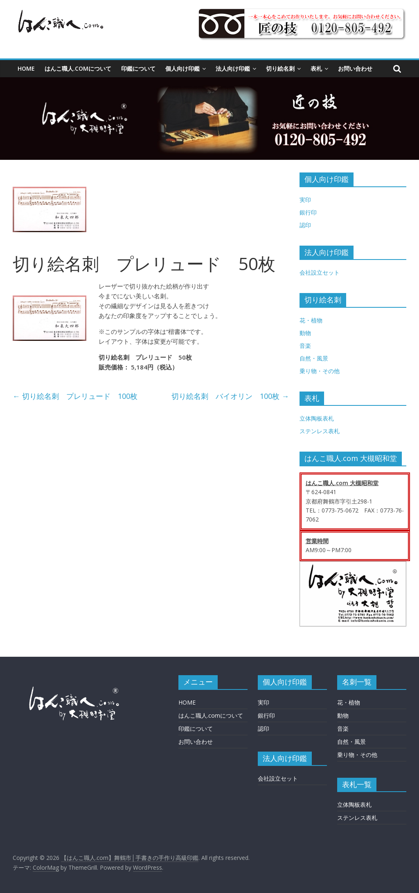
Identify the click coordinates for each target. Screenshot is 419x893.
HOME (26, 68)
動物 (305, 333)
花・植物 (311, 320)
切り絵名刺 (280, 68)
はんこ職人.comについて (78, 68)
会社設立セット (320, 272)
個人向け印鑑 (182, 68)
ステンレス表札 (320, 431)
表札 (316, 68)
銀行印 (308, 212)
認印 (305, 225)
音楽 (305, 345)
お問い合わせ (355, 68)
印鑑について (138, 68)
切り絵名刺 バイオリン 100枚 (230, 396)
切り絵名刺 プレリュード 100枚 (75, 396)
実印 (305, 200)
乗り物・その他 (320, 371)
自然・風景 (314, 358)
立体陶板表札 (317, 418)
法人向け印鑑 (233, 68)
